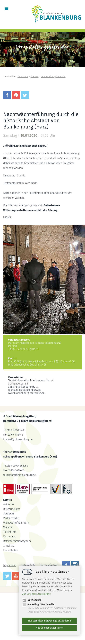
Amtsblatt (8, 545)
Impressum (9, 565)
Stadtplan (9, 513)
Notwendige (31, 599)
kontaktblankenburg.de (18, 439)
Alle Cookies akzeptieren (49, 627)
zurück (7, 217)
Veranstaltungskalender (53, 76)
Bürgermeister (11, 509)
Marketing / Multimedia (38, 604)
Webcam (8, 527)
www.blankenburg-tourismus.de (26, 392)
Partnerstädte (11, 518)
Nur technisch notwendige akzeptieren (49, 620)
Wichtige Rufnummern (16, 522)
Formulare (9, 536)
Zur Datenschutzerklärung (36, 593)
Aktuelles (8, 504)
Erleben (34, 76)
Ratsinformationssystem (17, 541)
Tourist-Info (9, 531)
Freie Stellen (10, 550)
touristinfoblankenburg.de (24, 389)
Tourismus (22, 76)
